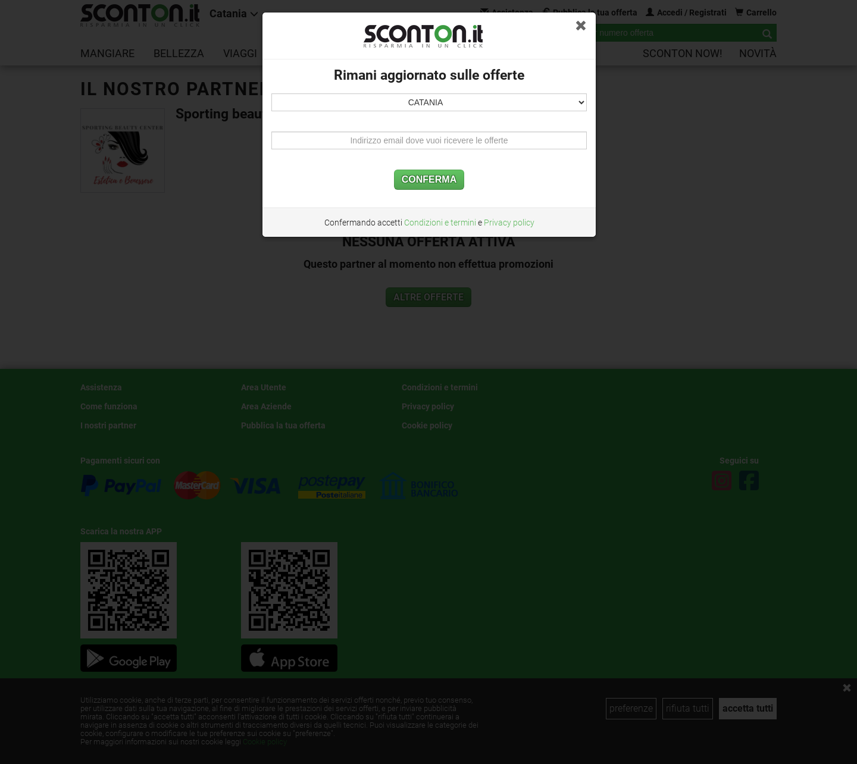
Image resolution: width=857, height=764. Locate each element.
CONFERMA (429, 179)
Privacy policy (509, 222)
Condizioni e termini (440, 222)
